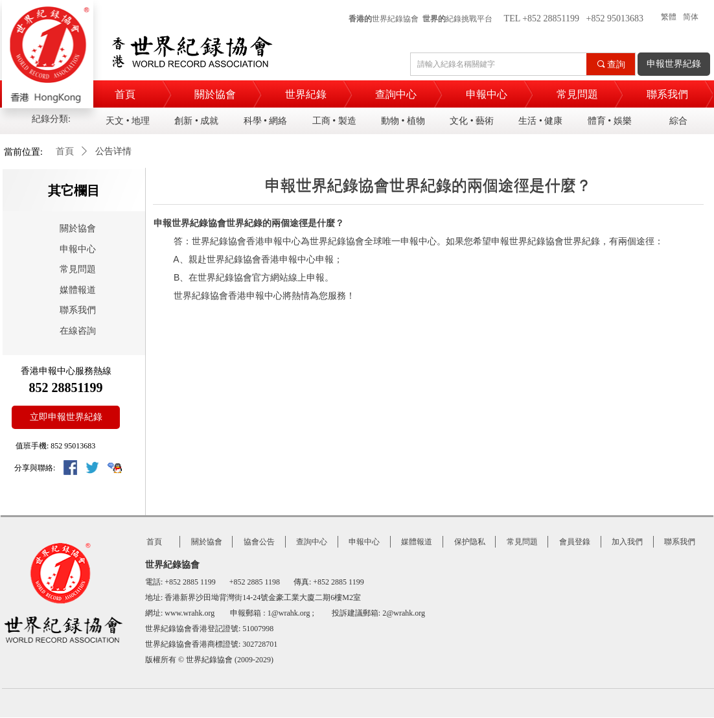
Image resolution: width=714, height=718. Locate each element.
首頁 (65, 151)
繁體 (668, 16)
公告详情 (113, 151)
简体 (690, 16)
